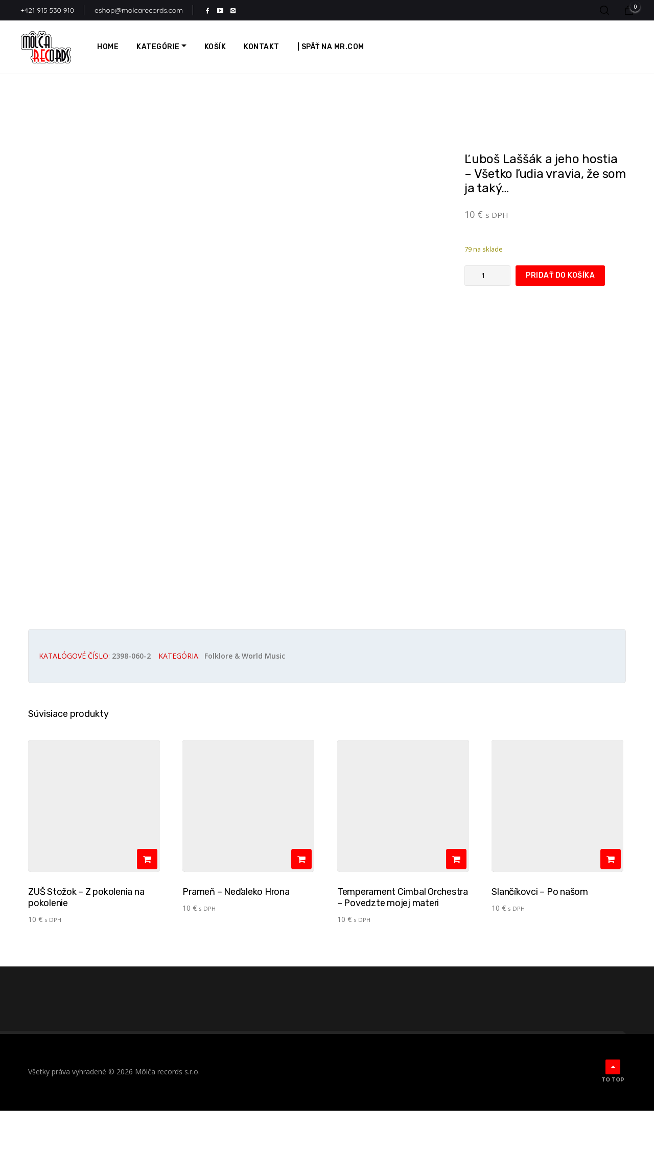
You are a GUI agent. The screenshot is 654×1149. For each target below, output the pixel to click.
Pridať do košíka (560, 275)
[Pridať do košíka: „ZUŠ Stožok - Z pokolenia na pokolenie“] (147, 897)
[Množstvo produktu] (487, 275)
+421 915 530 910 (47, 10)
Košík (215, 46)
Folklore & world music (244, 694)
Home (108, 46)
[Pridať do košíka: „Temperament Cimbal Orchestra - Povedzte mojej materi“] (456, 897)
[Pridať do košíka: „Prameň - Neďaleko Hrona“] (301, 897)
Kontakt (261, 46)
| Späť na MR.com (330, 46)
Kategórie (158, 46)
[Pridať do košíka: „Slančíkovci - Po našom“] (610, 897)
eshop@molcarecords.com (139, 10)
